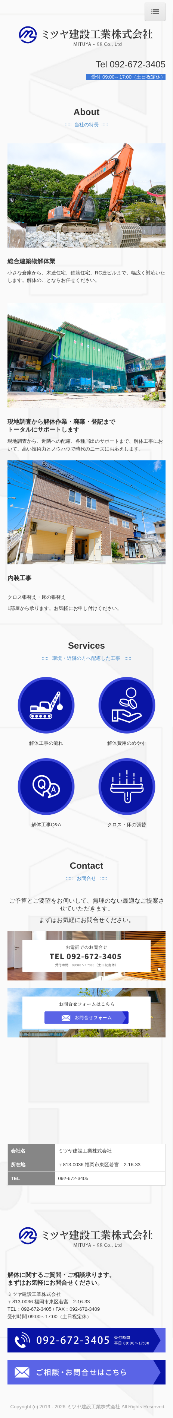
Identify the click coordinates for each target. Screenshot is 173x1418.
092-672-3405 (74, 1178)
